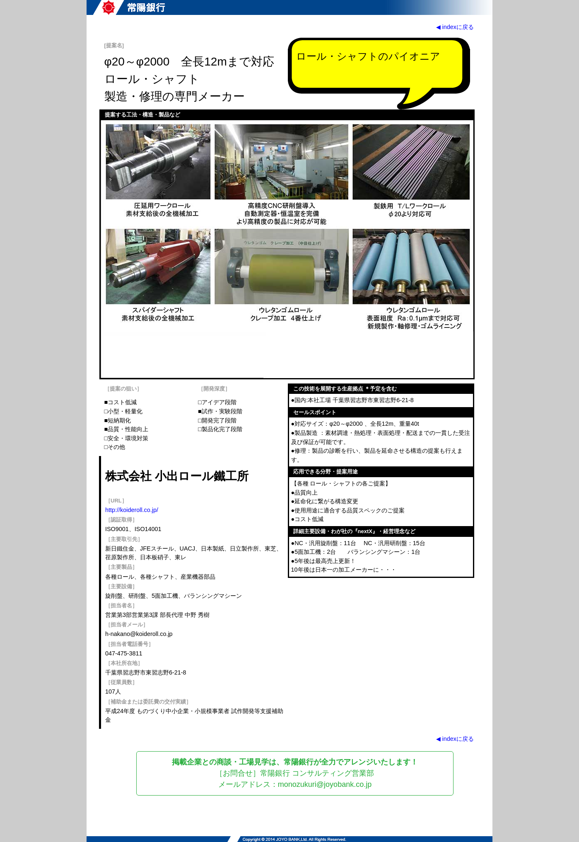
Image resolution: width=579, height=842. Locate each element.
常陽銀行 (129, 7)
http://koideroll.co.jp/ (131, 510)
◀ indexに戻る (455, 27)
